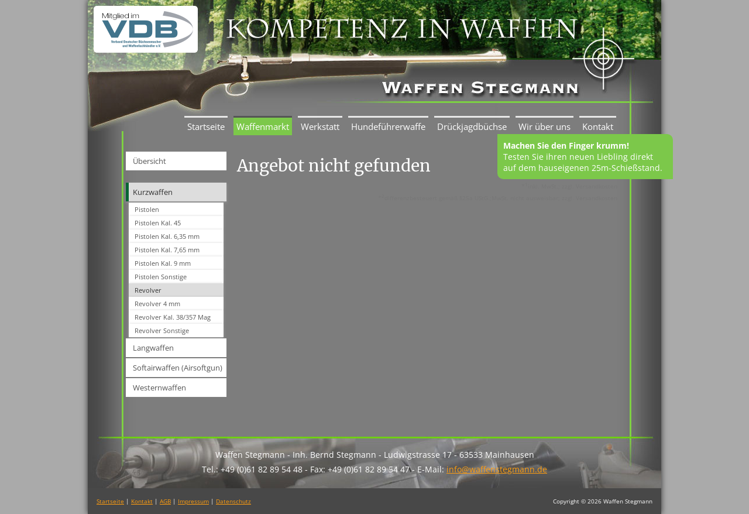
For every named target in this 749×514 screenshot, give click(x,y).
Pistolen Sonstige (161, 276)
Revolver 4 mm (157, 303)
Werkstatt (320, 126)
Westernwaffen (159, 387)
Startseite (206, 126)
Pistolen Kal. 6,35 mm (167, 236)
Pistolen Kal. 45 (158, 222)
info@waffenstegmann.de (496, 469)
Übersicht (149, 161)
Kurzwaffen (153, 192)
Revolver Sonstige (162, 330)
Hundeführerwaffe (388, 126)
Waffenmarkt (262, 126)
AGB (165, 501)
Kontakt (597, 126)
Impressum (193, 501)
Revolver (148, 290)
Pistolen (147, 209)
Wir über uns (544, 126)
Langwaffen (153, 347)
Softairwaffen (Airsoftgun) (177, 367)
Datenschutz (233, 501)
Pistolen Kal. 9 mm (163, 263)
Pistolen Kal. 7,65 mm (167, 249)
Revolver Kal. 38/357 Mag (173, 317)
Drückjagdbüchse (472, 126)
